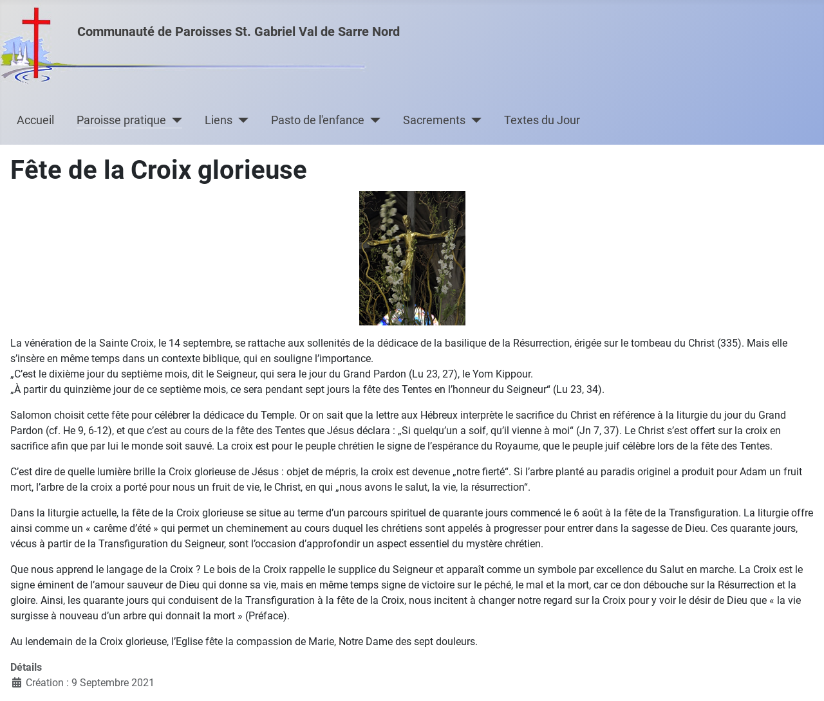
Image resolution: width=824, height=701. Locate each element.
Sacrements (434, 120)
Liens (218, 120)
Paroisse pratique (121, 120)
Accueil (35, 120)
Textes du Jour (542, 120)
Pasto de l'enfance (317, 120)
